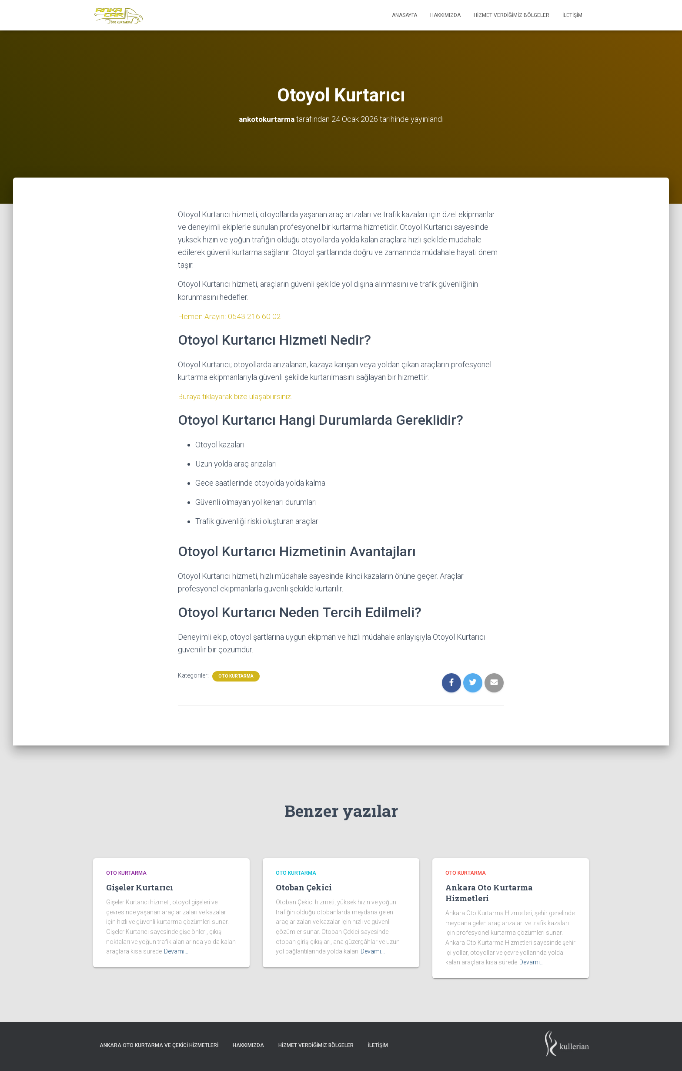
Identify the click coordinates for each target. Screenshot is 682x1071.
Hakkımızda (445, 15)
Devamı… (176, 951)
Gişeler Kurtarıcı (139, 887)
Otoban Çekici (304, 887)
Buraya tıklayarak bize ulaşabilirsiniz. (238, 396)
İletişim (572, 15)
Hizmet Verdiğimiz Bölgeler (511, 15)
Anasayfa (404, 15)
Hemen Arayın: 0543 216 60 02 (229, 316)
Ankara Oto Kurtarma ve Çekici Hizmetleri (159, 1045)
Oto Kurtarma (236, 676)
